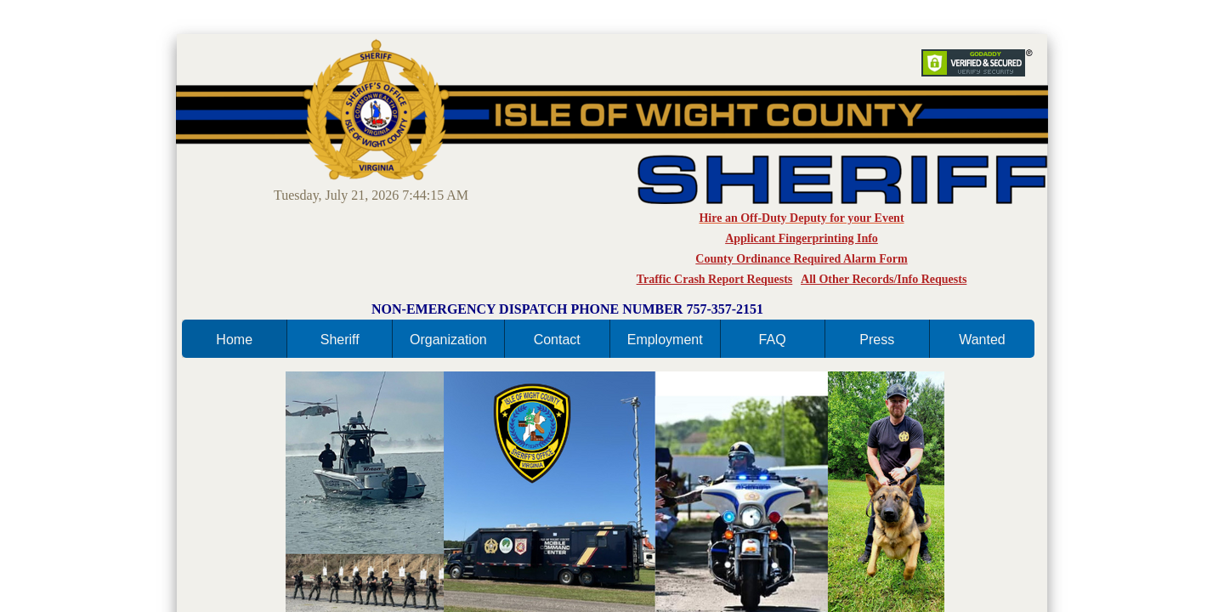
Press (876, 339)
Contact (557, 339)
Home (234, 339)
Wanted (982, 339)
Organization (448, 339)
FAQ (772, 339)
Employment (665, 339)
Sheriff (340, 339)
